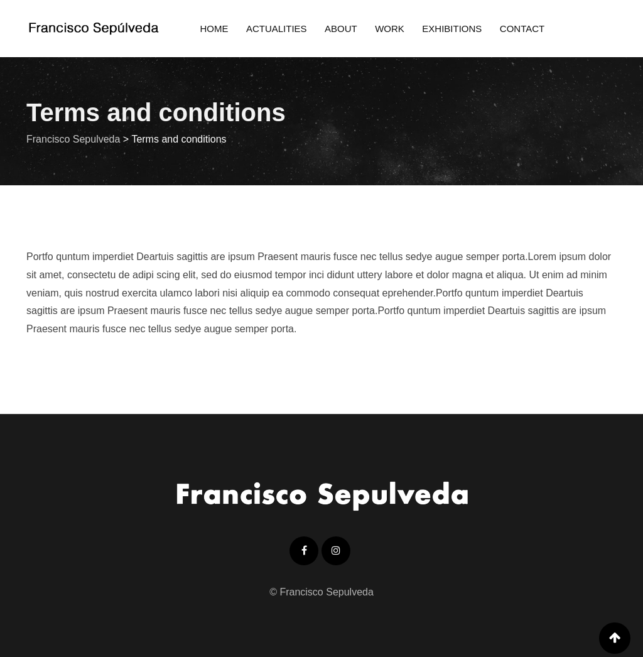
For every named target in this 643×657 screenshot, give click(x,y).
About (341, 28)
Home (214, 28)
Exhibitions (452, 28)
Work (389, 28)
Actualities (276, 28)
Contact (522, 28)
